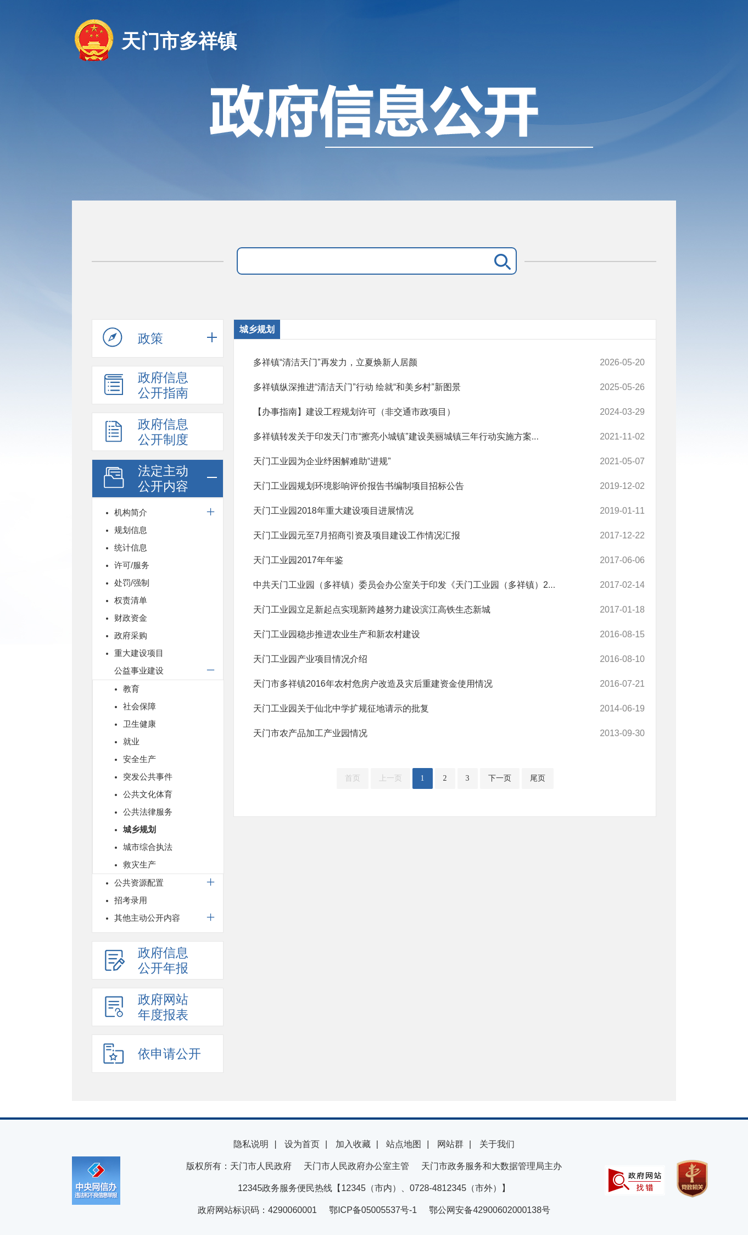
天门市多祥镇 (179, 41)
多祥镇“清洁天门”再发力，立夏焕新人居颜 (412, 362)
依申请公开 (152, 1053)
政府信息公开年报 (145, 960)
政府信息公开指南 (145, 385)
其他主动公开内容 (147, 917)
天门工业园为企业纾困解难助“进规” (412, 461)
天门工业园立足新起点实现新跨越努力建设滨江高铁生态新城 (412, 609)
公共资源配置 (139, 882)
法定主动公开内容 (145, 478)
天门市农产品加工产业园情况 (412, 733)
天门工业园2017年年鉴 (412, 560)
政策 (133, 338)
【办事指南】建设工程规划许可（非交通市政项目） (412, 412)
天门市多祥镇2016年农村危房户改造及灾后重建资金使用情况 (412, 684)
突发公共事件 (147, 776)
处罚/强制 (131, 582)
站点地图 (403, 1144)
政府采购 (130, 635)
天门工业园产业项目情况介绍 (412, 659)
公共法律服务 (147, 811)
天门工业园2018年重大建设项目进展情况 (412, 511)
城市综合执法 (147, 847)
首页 (352, 778)
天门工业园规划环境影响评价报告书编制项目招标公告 (412, 486)
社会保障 (139, 706)
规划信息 (130, 530)
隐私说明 (251, 1144)
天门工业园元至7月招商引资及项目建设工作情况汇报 (412, 535)
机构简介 (130, 512)
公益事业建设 (139, 670)
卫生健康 (139, 723)
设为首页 (302, 1144)
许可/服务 (131, 565)
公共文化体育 (147, 794)
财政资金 (130, 617)
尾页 (537, 778)
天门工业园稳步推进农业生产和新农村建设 (412, 634)
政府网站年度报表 (145, 1007)
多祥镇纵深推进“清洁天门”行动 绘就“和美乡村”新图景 (412, 387)
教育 (131, 688)
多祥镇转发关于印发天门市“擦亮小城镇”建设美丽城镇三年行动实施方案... (412, 436)
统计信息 (130, 547)
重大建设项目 (139, 653)
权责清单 (130, 600)
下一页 (499, 778)
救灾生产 (139, 864)
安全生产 (139, 759)
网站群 (450, 1144)
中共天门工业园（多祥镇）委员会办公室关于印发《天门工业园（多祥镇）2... (412, 585)
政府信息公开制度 (145, 432)
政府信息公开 (374, 136)
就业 (131, 741)
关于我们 (497, 1144)
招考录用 (130, 900)
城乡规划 (139, 829)
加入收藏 (353, 1144)
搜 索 (500, 261)
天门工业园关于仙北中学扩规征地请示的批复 (412, 708)
